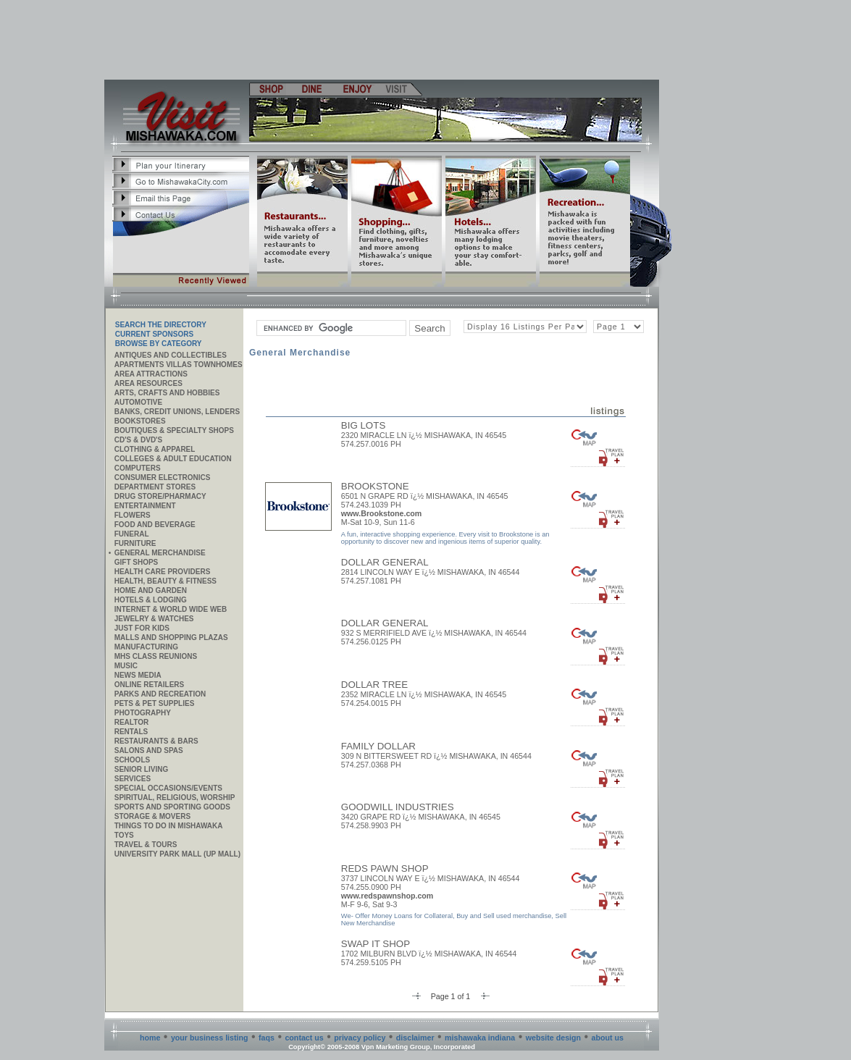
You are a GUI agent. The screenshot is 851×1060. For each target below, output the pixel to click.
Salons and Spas (148, 750)
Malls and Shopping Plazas (171, 638)
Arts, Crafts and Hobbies (167, 393)
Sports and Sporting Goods (172, 807)
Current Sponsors (154, 334)
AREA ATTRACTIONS (151, 374)
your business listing (209, 1037)
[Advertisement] (382, 39)
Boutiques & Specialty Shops (174, 430)
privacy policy (359, 1037)
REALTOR (131, 722)
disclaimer (415, 1037)
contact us (304, 1037)
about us (608, 1037)
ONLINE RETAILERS (149, 685)
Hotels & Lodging (150, 600)
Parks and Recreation (160, 694)
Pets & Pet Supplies (154, 703)
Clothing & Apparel (155, 449)
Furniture (135, 543)
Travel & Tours (145, 845)
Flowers (132, 515)
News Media (138, 675)
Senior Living (141, 769)
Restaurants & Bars (156, 741)
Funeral (131, 534)
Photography (142, 713)
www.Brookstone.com (381, 513)
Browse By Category (158, 344)
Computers (137, 468)
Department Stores (155, 487)
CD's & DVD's (138, 440)
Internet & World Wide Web (170, 609)
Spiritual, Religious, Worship (174, 798)
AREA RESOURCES (148, 383)
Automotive (138, 402)
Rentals (131, 732)
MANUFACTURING (146, 647)
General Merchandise (160, 553)
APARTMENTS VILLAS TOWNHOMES (178, 365)
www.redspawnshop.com (387, 895)
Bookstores (140, 421)
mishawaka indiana (480, 1037)
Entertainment (145, 506)
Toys (124, 835)
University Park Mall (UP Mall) (177, 854)
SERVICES (132, 779)
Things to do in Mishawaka (168, 826)
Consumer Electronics (162, 477)
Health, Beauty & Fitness (165, 581)
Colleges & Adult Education (173, 459)
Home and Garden (150, 590)
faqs (266, 1037)
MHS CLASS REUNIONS (155, 656)
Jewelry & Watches (154, 619)
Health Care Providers (162, 572)
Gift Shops (136, 562)
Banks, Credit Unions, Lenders (177, 412)
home (150, 1037)
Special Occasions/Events (168, 788)
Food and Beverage (155, 525)
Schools (132, 760)
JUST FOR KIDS (141, 628)
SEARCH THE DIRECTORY (160, 325)
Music (126, 666)
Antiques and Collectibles (170, 355)
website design (553, 1037)
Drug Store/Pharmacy (160, 496)
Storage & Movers (152, 816)
